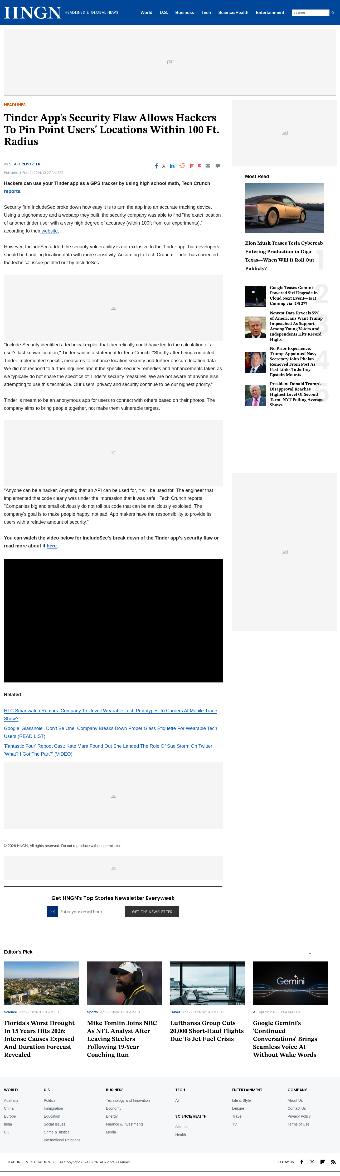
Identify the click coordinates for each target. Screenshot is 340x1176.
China (9, 1108)
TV (234, 1124)
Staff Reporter (24, 164)
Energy (112, 1116)
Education (52, 1116)
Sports (92, 1012)
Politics (49, 1100)
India (8, 1124)
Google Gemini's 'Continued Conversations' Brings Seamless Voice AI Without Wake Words (285, 1039)
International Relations (62, 1140)
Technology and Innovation (128, 1100)
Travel (175, 1012)
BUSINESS (115, 1090)
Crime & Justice (57, 1132)
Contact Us (297, 1108)
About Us (295, 1100)
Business (184, 12)
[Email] (207, 166)
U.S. (164, 12)
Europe (10, 1116)
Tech (206, 12)
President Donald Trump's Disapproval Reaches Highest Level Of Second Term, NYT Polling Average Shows (296, 394)
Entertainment (270, 12)
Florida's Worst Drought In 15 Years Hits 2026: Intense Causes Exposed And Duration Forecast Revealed (39, 1039)
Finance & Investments (124, 1124)
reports (12, 191)
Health (180, 1135)
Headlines (15, 105)
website (49, 231)
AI (254, 1012)
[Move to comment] (218, 166)
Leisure (238, 1108)
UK (6, 1132)
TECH (180, 1090)
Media (111, 1132)
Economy (113, 1108)
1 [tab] (310, 953)
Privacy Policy (299, 1116)
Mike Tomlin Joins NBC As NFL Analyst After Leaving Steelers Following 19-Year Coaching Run (122, 1039)
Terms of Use (298, 1124)
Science (10, 1012)
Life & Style (241, 1100)
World (146, 12)
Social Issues (54, 1124)
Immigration (53, 1108)
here (52, 546)
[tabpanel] (45, 1011)
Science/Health (233, 12)
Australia (11, 1100)
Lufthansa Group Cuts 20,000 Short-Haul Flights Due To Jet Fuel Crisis (207, 1031)
